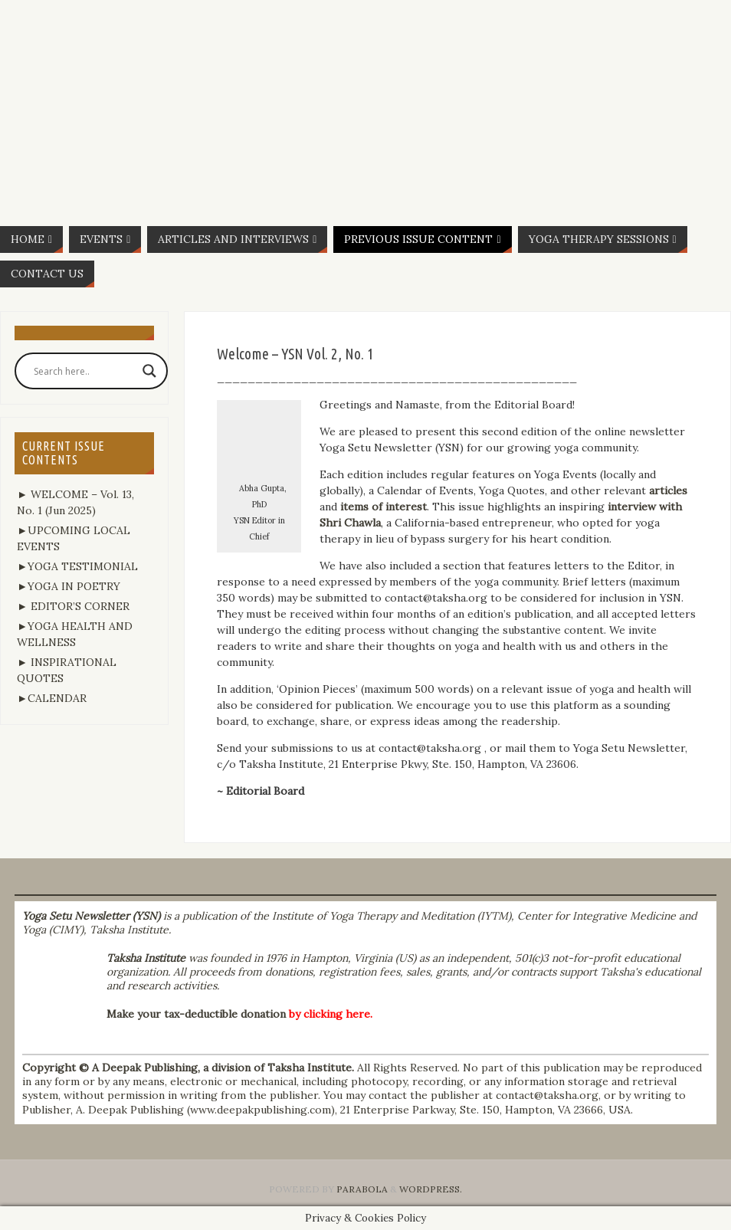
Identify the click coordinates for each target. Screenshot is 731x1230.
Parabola (362, 1189)
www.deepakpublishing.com (260, 1110)
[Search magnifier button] (149, 371)
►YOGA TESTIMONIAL (77, 566)
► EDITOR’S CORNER (73, 606)
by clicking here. (330, 1014)
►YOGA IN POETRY (68, 586)
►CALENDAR (52, 698)
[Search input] (84, 371)
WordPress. (430, 1189)
